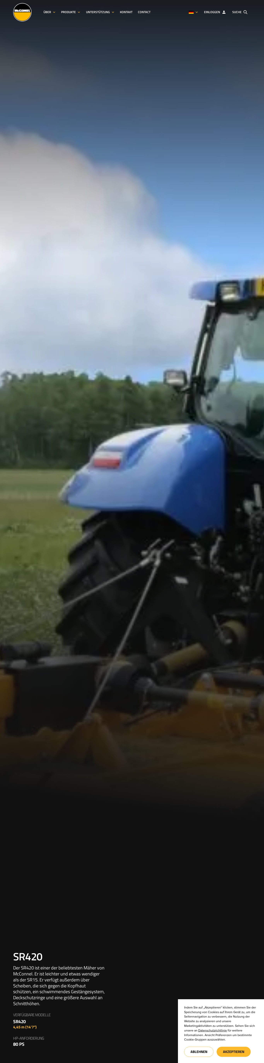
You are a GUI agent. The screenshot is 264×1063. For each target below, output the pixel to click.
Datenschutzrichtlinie (212, 1030)
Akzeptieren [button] (233, 1051)
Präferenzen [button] (223, 1035)
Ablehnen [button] (199, 1051)
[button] (193, 12)
